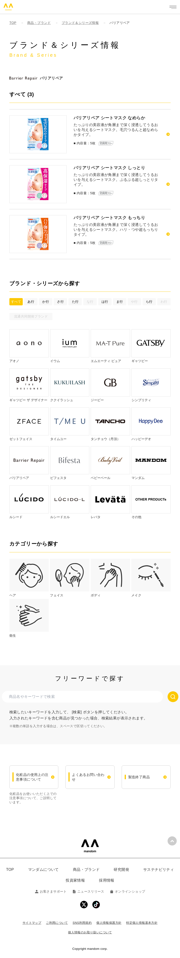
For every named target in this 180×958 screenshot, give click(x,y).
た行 (75, 301)
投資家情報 (75, 880)
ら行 (149, 301)
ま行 (119, 301)
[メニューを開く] (172, 7)
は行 (104, 301)
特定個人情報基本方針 (142, 922)
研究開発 (121, 870)
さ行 (60, 301)
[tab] (29, 578)
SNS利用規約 (82, 922)
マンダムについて (43, 870)
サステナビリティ (158, 870)
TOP (10, 870)
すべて (16, 301)
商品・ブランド (86, 870)
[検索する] (173, 696)
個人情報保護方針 (108, 922)
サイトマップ (31, 922)
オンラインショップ (127, 891)
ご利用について (57, 922)
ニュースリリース (88, 891)
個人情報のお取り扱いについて (90, 932)
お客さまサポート (51, 891)
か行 (45, 301)
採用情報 (106, 880)
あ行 (30, 301)
